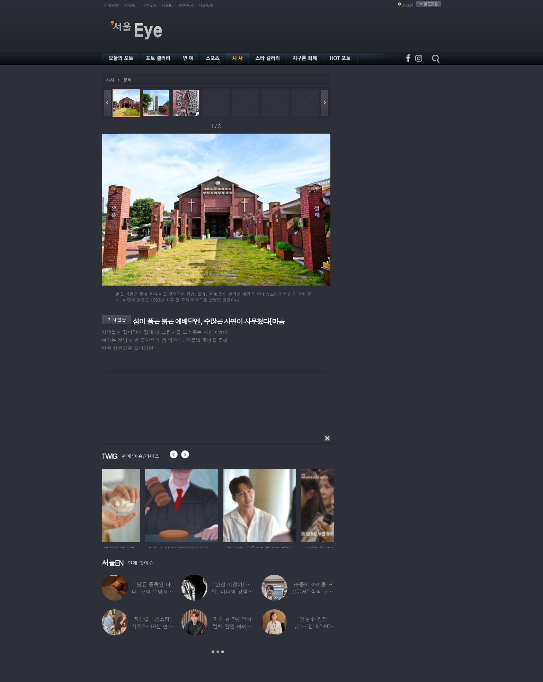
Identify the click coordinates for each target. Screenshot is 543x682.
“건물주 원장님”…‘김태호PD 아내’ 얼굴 (312, 626)
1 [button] (213, 651)
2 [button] (217, 651)
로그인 (407, 5)
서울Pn (130, 5)
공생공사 (186, 5)
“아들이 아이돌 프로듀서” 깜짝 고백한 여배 (312, 591)
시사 (110, 80)
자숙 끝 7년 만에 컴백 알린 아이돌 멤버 (232, 626)
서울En (167, 5)
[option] (138, 504)
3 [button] (222, 651)
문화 (127, 80)
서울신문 (111, 5)
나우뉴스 (149, 5)
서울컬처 (206, 5)
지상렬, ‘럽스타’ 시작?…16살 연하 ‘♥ (152, 626)
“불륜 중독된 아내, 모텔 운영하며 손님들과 (152, 591)
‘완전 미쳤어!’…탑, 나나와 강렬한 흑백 (232, 591)
